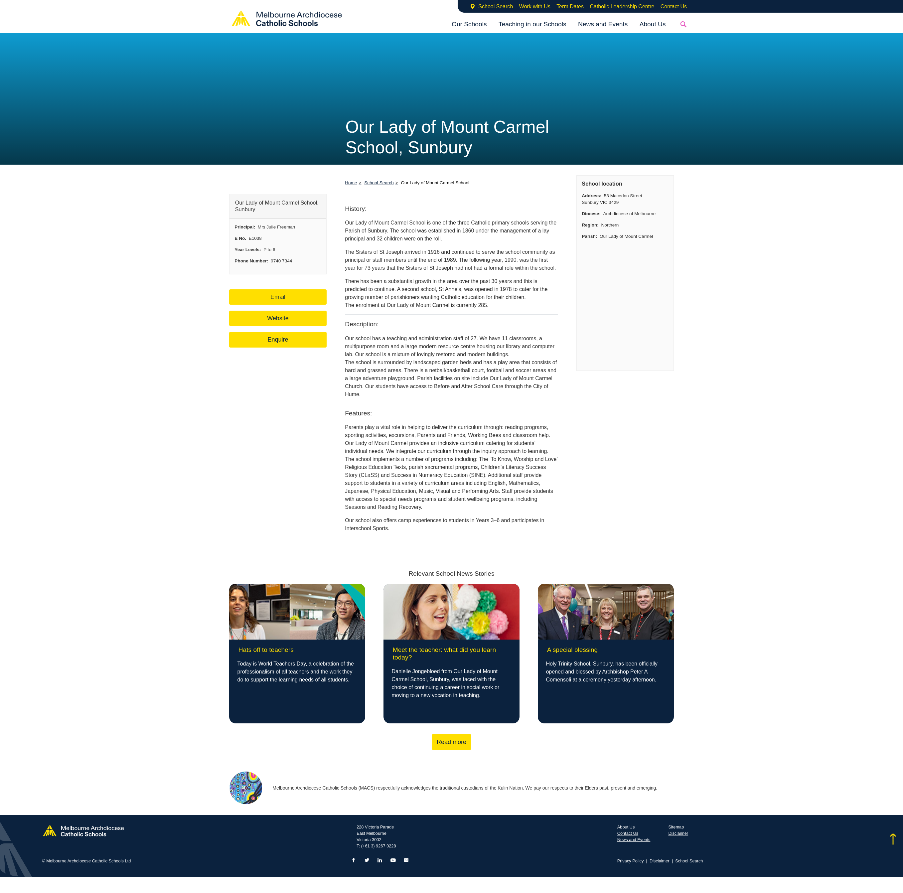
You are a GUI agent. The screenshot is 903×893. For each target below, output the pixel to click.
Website (278, 318)
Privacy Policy (630, 860)
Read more (451, 742)
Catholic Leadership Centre (622, 6)
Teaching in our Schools (532, 24)
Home (351, 182)
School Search (495, 6)
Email (277, 297)
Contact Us (674, 6)
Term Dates (570, 6)
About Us (653, 24)
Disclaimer (678, 833)
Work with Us (534, 6)
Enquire (277, 339)
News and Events (603, 24)
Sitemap (676, 826)
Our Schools (469, 24)
